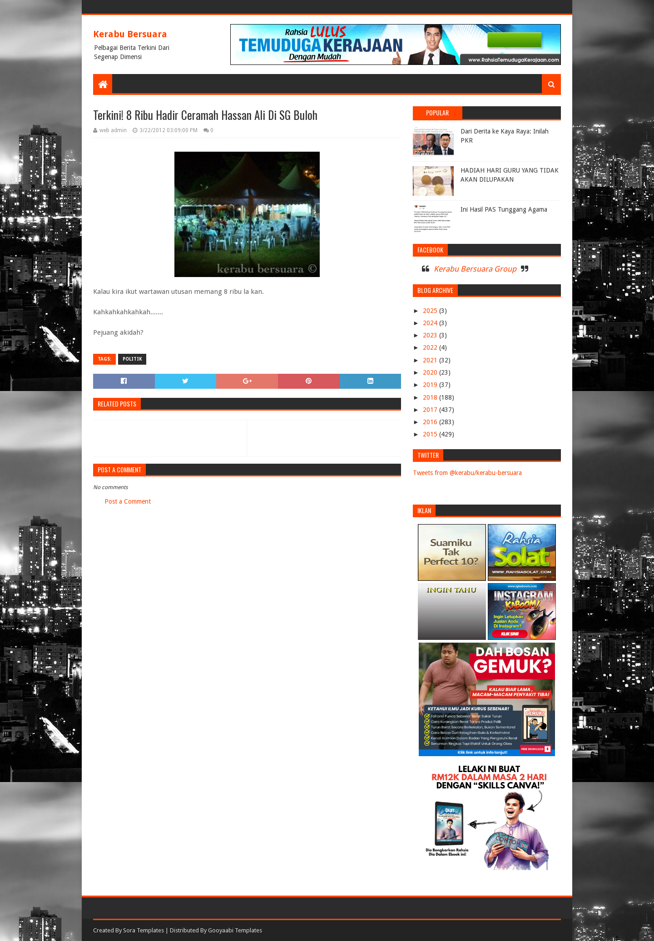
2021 (431, 360)
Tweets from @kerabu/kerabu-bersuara (467, 472)
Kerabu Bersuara (130, 34)
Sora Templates (143, 930)
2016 (431, 422)
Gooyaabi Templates (235, 930)
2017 (431, 409)
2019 (431, 384)
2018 (431, 397)
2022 (431, 347)
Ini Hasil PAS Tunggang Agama (504, 209)
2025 (431, 310)
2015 (431, 434)
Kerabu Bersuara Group (475, 268)
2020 (431, 372)
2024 (431, 323)
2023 (431, 335)
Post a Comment (127, 501)
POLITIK (132, 359)
